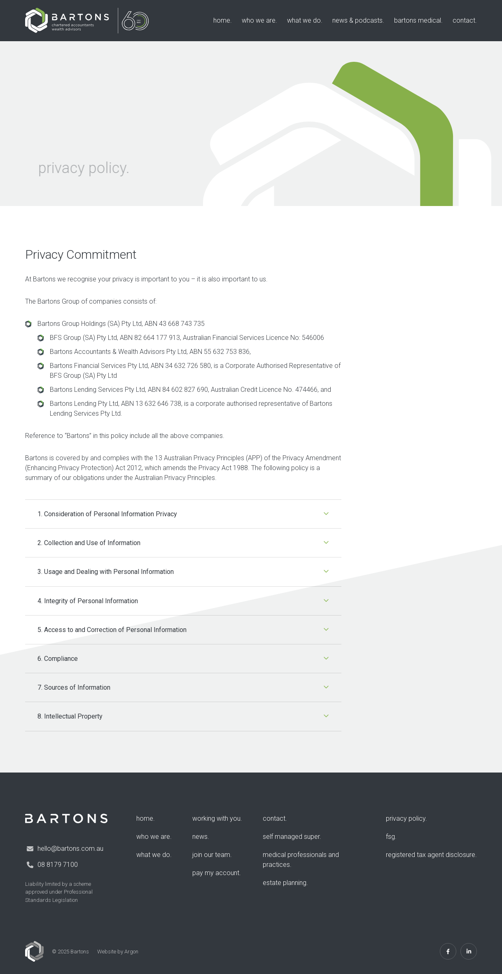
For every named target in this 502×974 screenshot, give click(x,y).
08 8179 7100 (57, 865)
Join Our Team (211, 855)
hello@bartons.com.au (70, 848)
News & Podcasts (357, 20)
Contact (464, 20)
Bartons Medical (417, 20)
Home (221, 20)
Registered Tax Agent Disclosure (430, 855)
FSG (390, 837)
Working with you (216, 818)
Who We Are (259, 20)
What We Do (304, 20)
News (200, 837)
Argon (131, 951)
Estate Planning (284, 883)
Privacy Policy (405, 818)
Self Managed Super (291, 837)
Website (106, 951)
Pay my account (215, 873)
